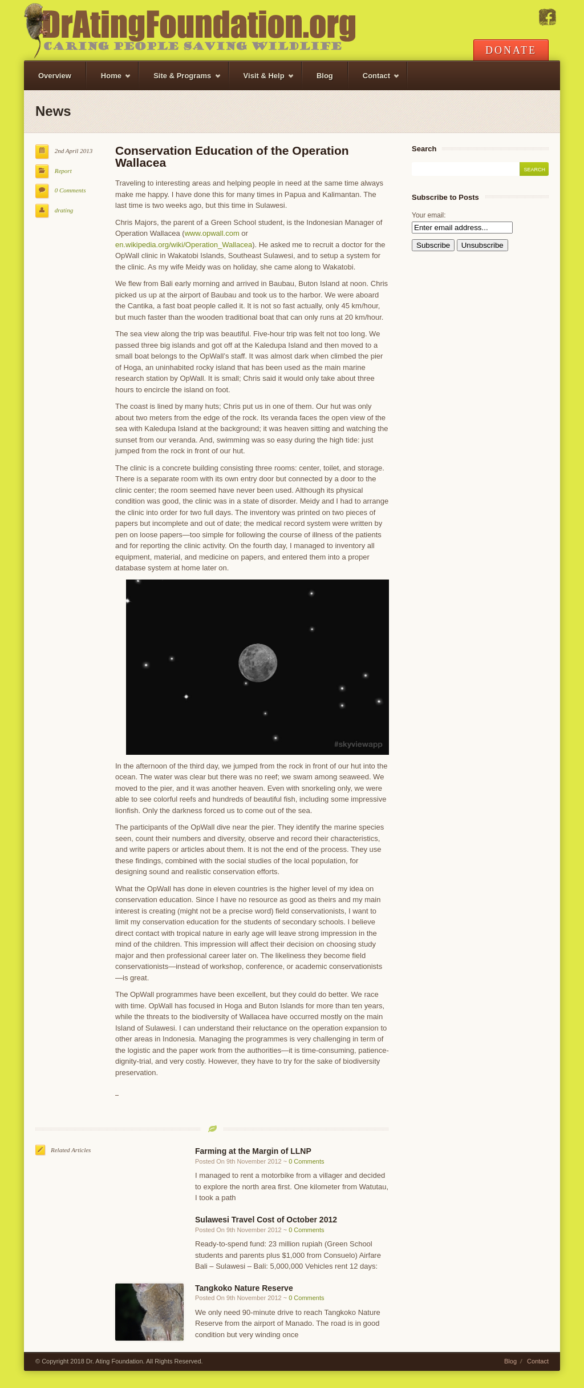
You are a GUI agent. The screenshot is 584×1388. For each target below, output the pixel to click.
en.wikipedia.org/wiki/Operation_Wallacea (183, 244)
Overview (54, 75)
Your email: (429, 215)
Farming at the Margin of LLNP (253, 1151)
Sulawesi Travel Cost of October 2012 (266, 1219)
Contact (374, 80)
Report (63, 170)
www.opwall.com (212, 233)
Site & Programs (180, 80)
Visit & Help (261, 80)
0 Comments (70, 190)
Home (109, 80)
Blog (325, 75)
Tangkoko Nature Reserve (244, 1288)
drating (64, 210)
